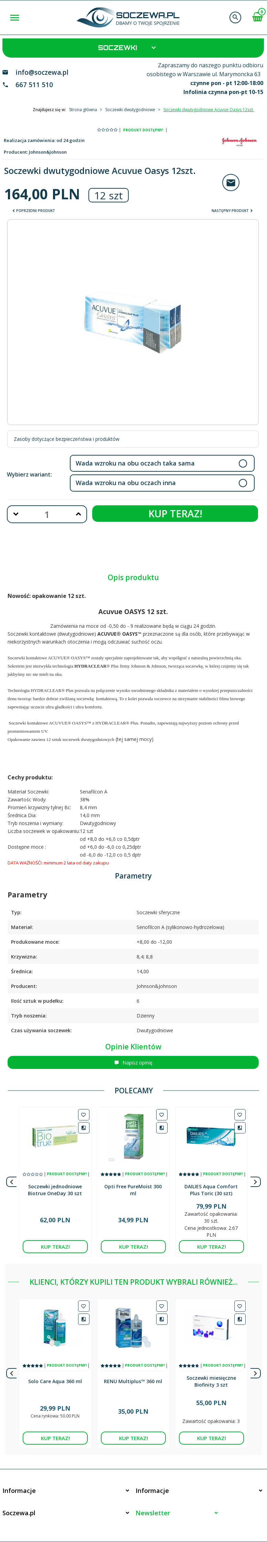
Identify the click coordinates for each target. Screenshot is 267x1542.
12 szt (108, 195)
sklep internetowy (241, 1516)
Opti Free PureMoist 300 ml (133, 1186)
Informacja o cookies (226, 1512)
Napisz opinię (133, 1062)
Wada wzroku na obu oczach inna (126, 483)
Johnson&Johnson (48, 152)
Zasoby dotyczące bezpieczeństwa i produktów (66, 439)
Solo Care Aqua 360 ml (55, 1357)
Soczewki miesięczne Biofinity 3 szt (211, 1357)
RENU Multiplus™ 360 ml (133, 1357)
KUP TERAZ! (175, 513)
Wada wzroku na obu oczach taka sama (135, 463)
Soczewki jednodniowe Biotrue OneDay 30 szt (55, 1186)
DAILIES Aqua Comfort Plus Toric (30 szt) (211, 1186)
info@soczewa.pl (41, 72)
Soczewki (128, 47)
